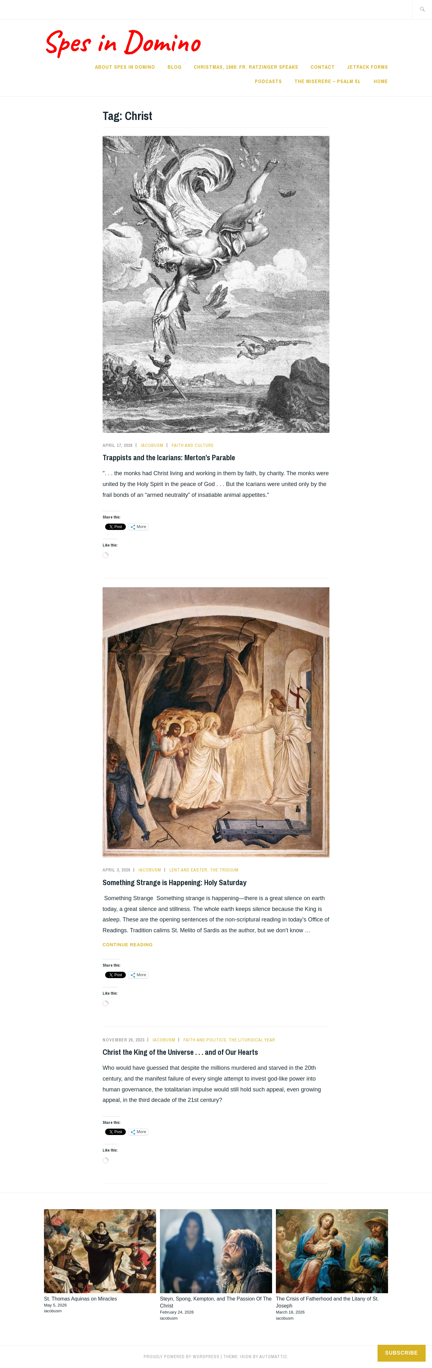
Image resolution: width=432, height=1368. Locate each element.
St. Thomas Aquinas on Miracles (80, 1298)
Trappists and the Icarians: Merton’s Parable (169, 457)
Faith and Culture (193, 445)
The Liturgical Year (252, 1040)
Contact (323, 66)
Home (381, 81)
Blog (175, 66)
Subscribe (401, 1353)
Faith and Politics (205, 1040)
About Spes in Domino (125, 66)
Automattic (273, 1356)
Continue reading (143, 945)
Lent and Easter (188, 870)
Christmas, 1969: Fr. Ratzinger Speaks (246, 66)
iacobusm (152, 445)
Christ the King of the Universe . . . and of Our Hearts (180, 1052)
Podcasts (268, 81)
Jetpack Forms (367, 66)
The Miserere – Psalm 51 (328, 81)
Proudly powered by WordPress (182, 1356)
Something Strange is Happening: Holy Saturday (175, 882)
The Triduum (224, 870)
